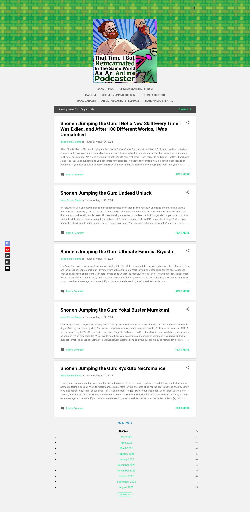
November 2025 (126, 470)
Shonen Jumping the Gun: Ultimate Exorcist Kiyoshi (116, 251)
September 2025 (126, 481)
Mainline (91, 95)
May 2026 (126, 437)
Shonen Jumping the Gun (118, 95)
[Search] (194, 9)
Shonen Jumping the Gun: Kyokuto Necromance (112, 368)
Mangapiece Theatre (159, 100)
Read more (183, 174)
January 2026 (126, 459)
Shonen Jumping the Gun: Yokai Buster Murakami (114, 310)
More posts (125, 423)
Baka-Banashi (86, 100)
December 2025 (126, 465)
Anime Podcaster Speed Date (120, 100)
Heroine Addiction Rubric (136, 89)
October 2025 (126, 476)
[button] (188, 123)
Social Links (105, 89)
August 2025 (126, 487)
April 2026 (126, 442)
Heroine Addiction (153, 95)
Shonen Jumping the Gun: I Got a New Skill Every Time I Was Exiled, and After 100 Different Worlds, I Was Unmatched (120, 129)
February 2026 (126, 453)
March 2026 (126, 448)
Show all (185, 109)
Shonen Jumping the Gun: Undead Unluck (105, 193)
